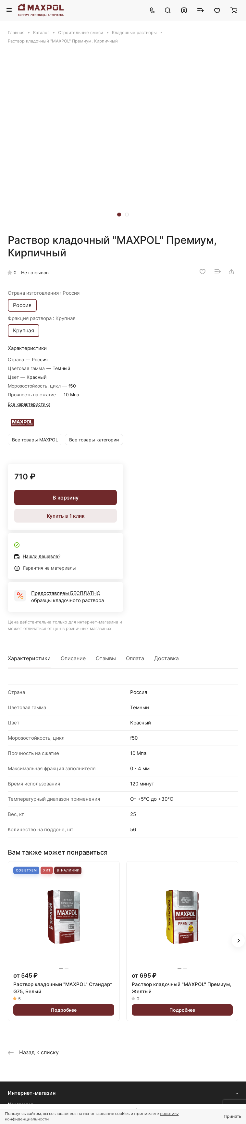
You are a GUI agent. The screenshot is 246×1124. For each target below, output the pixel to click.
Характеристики (29, 658)
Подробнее (64, 1010)
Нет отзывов (35, 272)
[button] (119, 214)
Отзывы (106, 658)
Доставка (166, 658)
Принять (232, 1116)
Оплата (135, 658)
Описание (73, 658)
